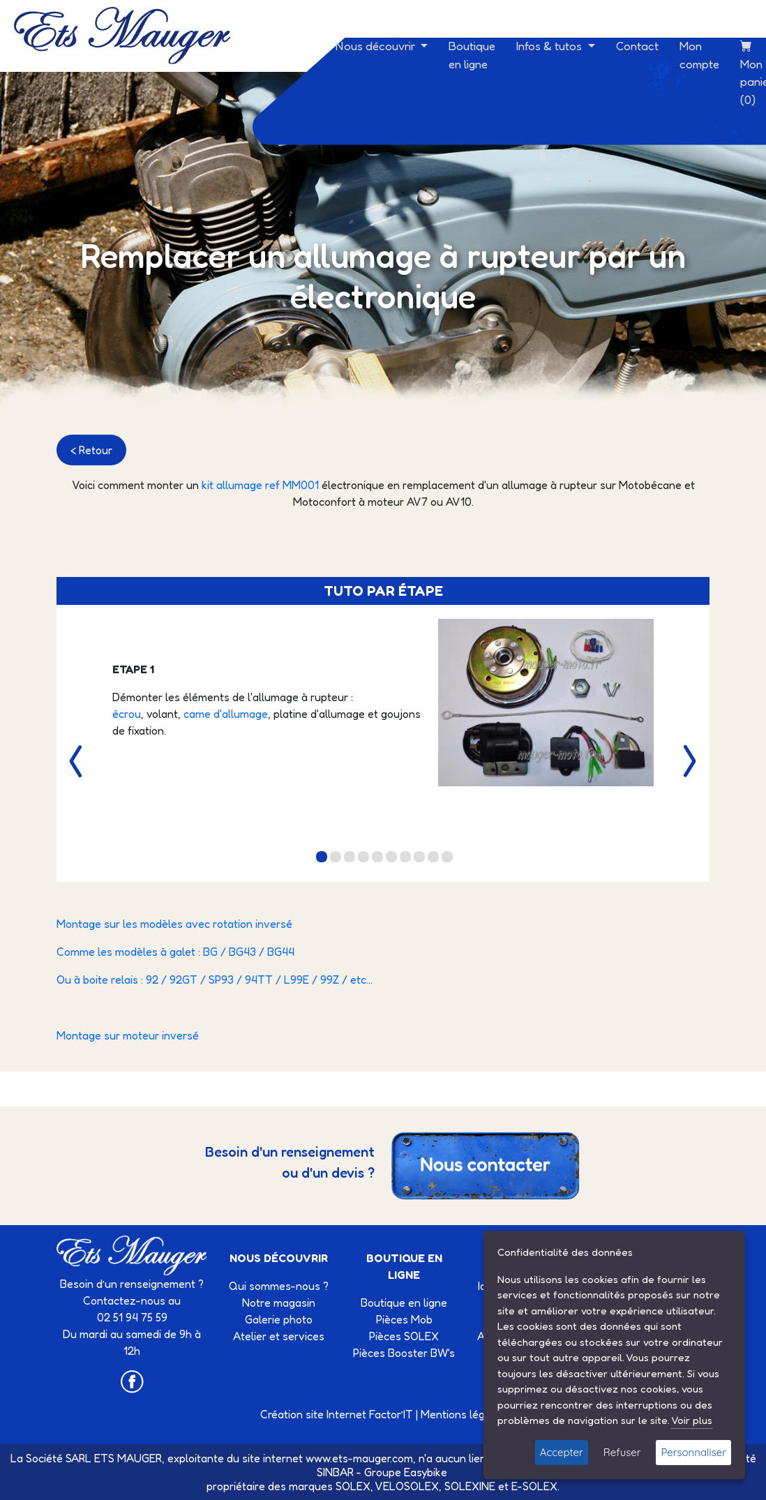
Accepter (561, 1452)
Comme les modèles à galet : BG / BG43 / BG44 (175, 952)
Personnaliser (693, 1452)
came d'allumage (225, 714)
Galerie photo (279, 1319)
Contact (637, 45)
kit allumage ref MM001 (260, 485)
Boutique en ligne (472, 54)
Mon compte (699, 54)
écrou (126, 714)
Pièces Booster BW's (404, 1353)
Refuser (622, 1452)
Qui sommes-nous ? (279, 1286)
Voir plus (691, 1420)
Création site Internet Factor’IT (336, 1414)
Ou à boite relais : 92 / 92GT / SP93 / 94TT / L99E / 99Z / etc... (215, 980)
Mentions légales (463, 1414)
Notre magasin (278, 1303)
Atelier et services (278, 1336)
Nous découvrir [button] (377, 45)
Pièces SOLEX (404, 1336)
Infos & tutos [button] (550, 45)
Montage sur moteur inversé (128, 1035)
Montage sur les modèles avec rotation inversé (174, 924)
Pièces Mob (404, 1319)
